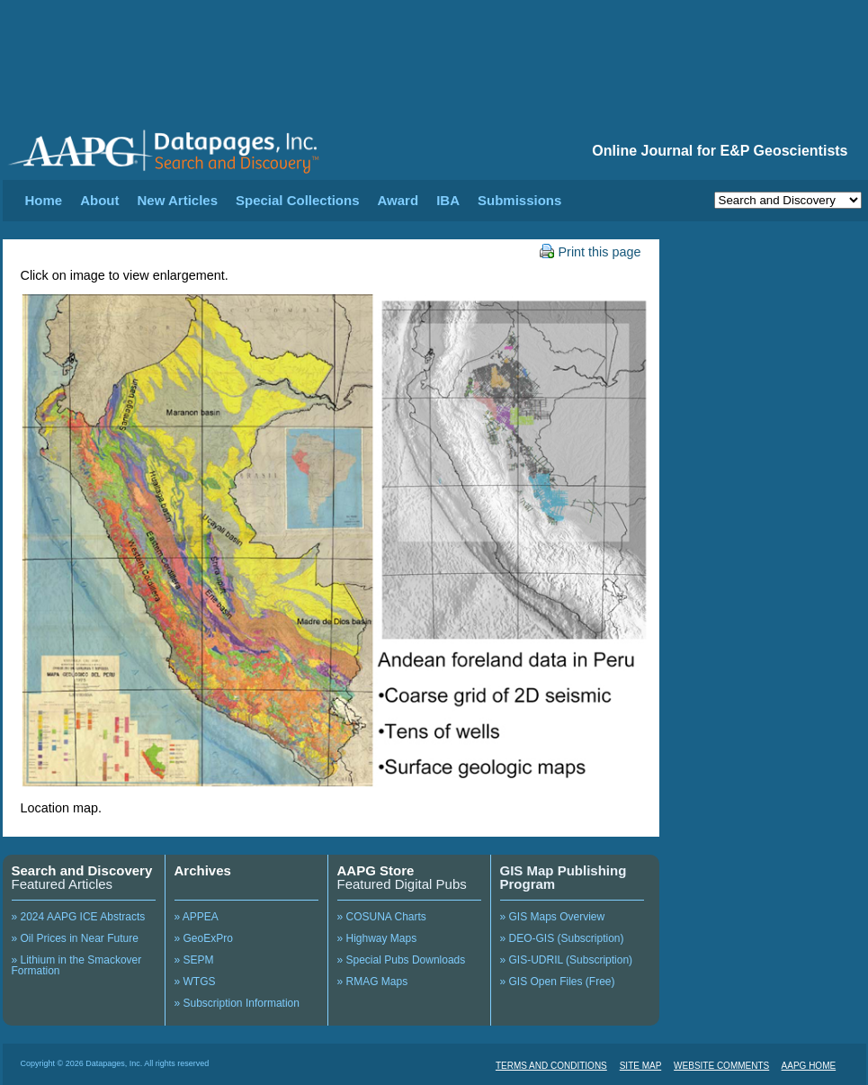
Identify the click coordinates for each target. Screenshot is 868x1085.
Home (44, 200)
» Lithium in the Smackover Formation (77, 965)
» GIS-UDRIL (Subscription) (566, 960)
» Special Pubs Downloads (401, 960)
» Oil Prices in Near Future (75, 938)
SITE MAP (641, 1066)
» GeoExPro (203, 938)
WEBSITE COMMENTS (721, 1066)
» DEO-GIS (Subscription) (562, 938)
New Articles (178, 200)
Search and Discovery (82, 870)
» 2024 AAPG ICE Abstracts (79, 916)
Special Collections (298, 200)
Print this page (590, 252)
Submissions (519, 200)
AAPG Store (376, 870)
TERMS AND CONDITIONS (551, 1066)
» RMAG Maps (372, 981)
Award (398, 200)
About (99, 200)
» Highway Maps (377, 938)
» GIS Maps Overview (552, 916)
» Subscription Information (237, 1003)
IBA (448, 200)
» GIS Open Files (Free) (557, 981)
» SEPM (194, 960)
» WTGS (195, 981)
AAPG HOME (809, 1066)
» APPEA (196, 916)
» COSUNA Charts (381, 916)
